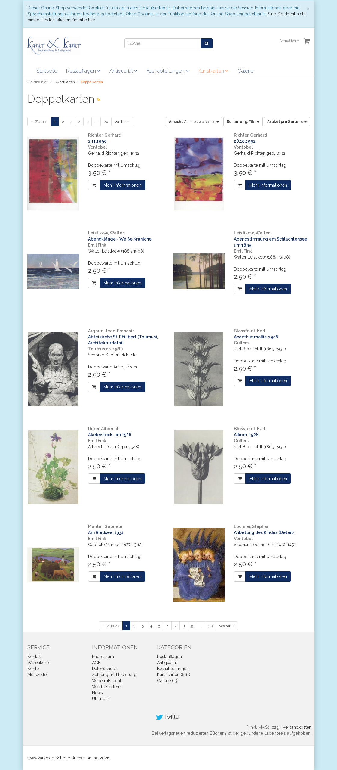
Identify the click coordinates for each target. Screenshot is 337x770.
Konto (33, 668)
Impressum (103, 656)
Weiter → (122, 122)
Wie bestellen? (106, 686)
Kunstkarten (213, 71)
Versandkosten (297, 727)
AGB (96, 662)
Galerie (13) (168, 680)
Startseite (46, 71)
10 (287, 122)
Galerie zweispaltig (194, 122)
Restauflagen (83, 71)
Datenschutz (104, 668)
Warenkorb (38, 662)
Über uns (101, 698)
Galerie (245, 71)
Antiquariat (123, 71)
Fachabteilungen (167, 71)
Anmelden (289, 41)
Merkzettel (37, 674)
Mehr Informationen (122, 185)
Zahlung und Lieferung (114, 674)
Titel (243, 122)
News (97, 692)
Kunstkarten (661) (173, 674)
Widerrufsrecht (106, 680)
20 (106, 122)
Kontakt (34, 656)
